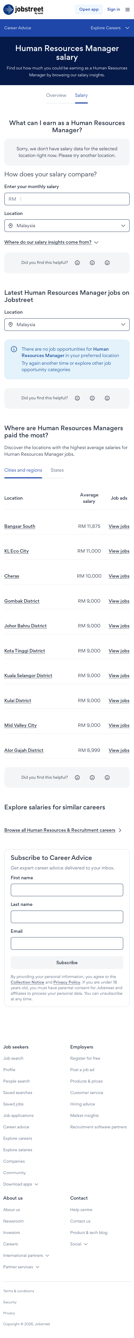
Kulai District (17, 700)
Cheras (11, 576)
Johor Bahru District (25, 625)
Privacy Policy (66, 982)
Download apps (17, 1184)
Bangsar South (19, 526)
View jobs (119, 526)
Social (75, 1243)
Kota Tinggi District (24, 650)
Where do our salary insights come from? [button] (51, 242)
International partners (23, 1255)
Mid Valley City (20, 725)
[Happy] (107, 263)
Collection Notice (27, 982)
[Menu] (110, 28)
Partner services (18, 1266)
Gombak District (22, 601)
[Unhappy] (77, 263)
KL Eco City (16, 551)
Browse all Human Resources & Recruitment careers (63, 830)
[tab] (58, 95)
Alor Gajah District (24, 750)
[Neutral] (92, 263)
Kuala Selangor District (28, 675)
